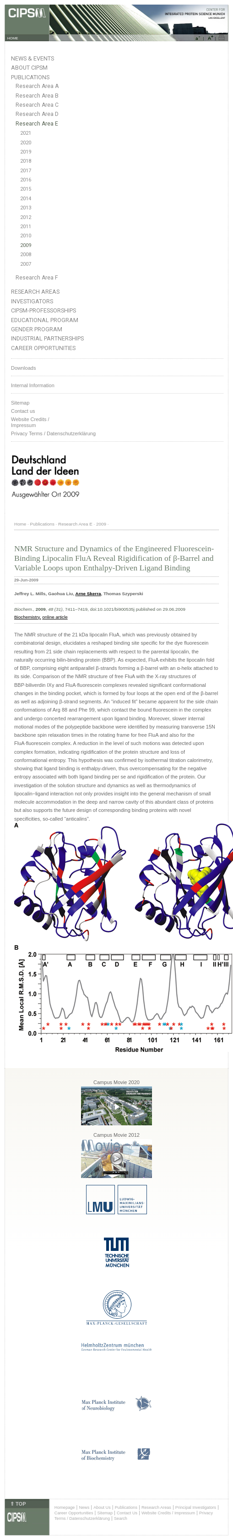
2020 (25, 143)
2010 (25, 236)
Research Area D (37, 114)
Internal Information (32, 385)
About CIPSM (29, 67)
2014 (25, 199)
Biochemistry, (27, 616)
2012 (25, 217)
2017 (25, 171)
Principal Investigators (195, 1507)
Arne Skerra (88, 593)
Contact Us (127, 1513)
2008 (25, 255)
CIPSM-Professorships (43, 310)
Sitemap (20, 403)
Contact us (23, 411)
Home (20, 523)
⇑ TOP (18, 1504)
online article (54, 616)
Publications (30, 77)
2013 (25, 208)
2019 (25, 152)
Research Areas (35, 291)
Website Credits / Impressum (168, 1513)
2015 (25, 189)
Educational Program (44, 320)
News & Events (32, 58)
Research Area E (37, 124)
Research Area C (37, 105)
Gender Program (36, 329)
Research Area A (37, 86)
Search (120, 1518)
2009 (25, 245)
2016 (25, 180)
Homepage (64, 1507)
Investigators (32, 301)
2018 (25, 161)
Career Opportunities (43, 348)
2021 (25, 133)
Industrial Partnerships (47, 338)
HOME (12, 38)
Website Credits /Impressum (30, 422)
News (84, 1507)
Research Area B (37, 96)
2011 (25, 227)
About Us (102, 1507)
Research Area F (37, 277)
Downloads (23, 368)
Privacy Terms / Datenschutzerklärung (53, 433)
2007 (25, 264)
